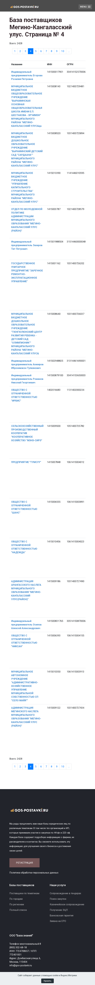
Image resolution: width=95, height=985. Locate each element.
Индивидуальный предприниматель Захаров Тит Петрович (26, 245)
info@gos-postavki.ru (20, 965)
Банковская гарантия (61, 915)
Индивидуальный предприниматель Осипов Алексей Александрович (26, 625)
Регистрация (24, 862)
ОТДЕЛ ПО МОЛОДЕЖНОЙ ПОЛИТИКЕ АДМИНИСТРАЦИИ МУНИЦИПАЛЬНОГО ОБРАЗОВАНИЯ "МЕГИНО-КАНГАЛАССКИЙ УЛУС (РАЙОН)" (26, 220)
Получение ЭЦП (59, 910)
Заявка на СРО (58, 921)
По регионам (16, 904)
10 (62, 51)
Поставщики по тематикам (24, 893)
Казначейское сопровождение (67, 904)
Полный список (18, 910)
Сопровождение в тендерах (65, 893)
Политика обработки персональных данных (33, 872)
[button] (85, 6)
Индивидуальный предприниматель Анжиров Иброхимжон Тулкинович (27, 364)
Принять (47, 981)
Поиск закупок (58, 898)
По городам (16, 898)
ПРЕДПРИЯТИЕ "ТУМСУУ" (26, 462)
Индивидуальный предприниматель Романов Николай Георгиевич (27, 379)
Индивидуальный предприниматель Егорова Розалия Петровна (26, 75)
